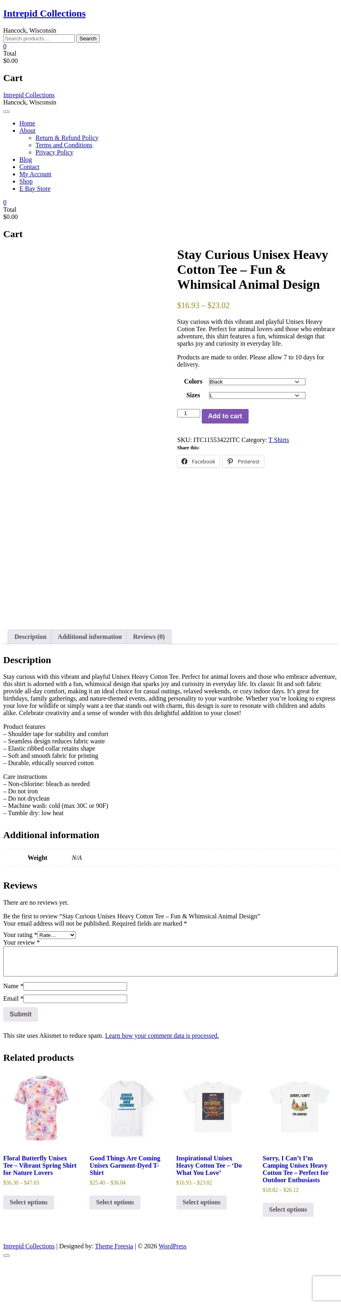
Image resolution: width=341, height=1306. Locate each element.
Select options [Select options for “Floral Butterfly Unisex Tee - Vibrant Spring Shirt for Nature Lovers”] (29, 1247)
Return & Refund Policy (67, 137)
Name (13, 1031)
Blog (25, 159)
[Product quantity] (188, 413)
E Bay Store (34, 188)
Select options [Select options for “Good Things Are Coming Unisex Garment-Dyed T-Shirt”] (115, 1247)
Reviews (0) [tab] (149, 681)
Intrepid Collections (44, 13)
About (27, 130)
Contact (29, 166)
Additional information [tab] (90, 681)
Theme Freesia (114, 1291)
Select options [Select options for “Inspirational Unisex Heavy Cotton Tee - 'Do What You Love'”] (202, 1247)
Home (27, 123)
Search (87, 38)
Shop (26, 181)
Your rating (20, 980)
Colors (193, 381)
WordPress (172, 1291)
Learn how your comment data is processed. (162, 1081)
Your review (21, 988)
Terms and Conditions (64, 145)
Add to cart (225, 416)
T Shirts (278, 439)
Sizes (193, 395)
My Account (35, 174)
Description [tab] (30, 681)
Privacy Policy (54, 152)
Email (13, 1044)
